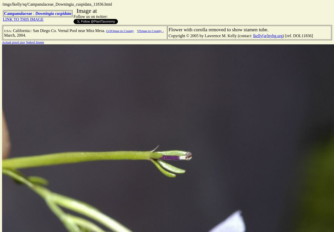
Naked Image (35, 42)
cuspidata (63, 13)
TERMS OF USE (286, 223)
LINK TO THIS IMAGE (23, 19)
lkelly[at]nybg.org (268, 36)
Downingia (44, 13)
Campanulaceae (18, 13)
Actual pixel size (13, 42)
